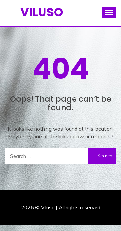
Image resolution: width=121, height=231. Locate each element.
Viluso (41, 12)
